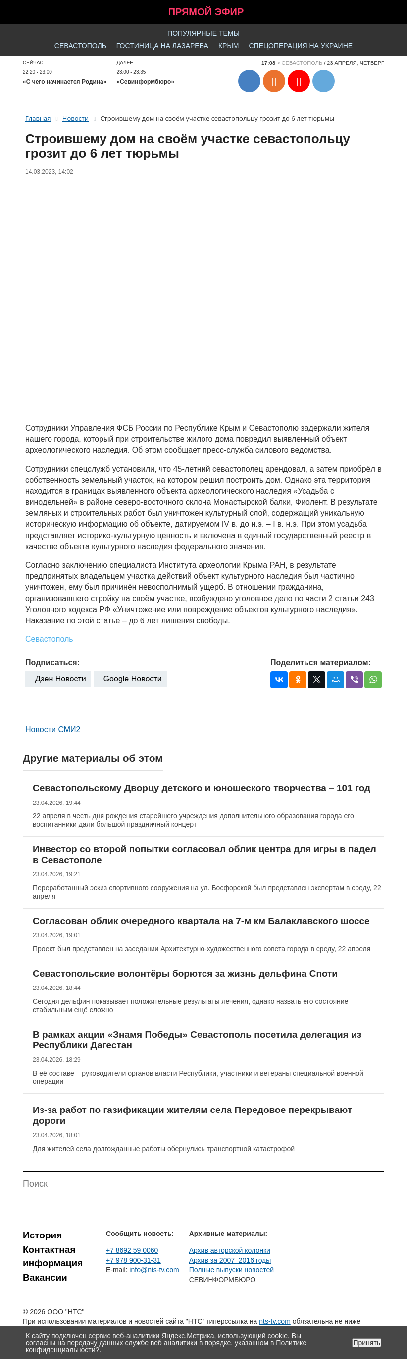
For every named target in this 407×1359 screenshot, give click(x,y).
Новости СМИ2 (52, 729)
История (42, 1235)
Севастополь (80, 46)
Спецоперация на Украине (301, 46)
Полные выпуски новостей (231, 1270)
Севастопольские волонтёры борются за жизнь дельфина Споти (185, 973)
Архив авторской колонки (229, 1250)
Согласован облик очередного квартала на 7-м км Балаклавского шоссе (201, 921)
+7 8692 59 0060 (132, 1250)
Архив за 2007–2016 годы (230, 1260)
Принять (366, 1343)
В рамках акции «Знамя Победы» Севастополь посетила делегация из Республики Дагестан (197, 1039)
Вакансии (45, 1277)
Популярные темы (203, 33)
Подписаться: (52, 662)
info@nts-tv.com (154, 1270)
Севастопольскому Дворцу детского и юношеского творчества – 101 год (201, 788)
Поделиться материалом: (320, 662)
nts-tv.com (275, 1321)
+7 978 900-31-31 (133, 1260)
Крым (228, 46)
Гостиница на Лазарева (162, 46)
